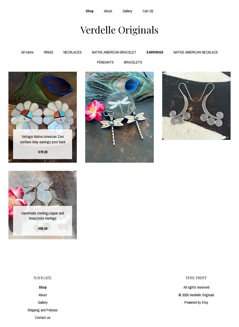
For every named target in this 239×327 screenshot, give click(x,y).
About (108, 10)
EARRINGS (155, 52)
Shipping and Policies (43, 310)
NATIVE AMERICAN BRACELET (114, 52)
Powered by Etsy (196, 302)
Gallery (127, 10)
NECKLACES (72, 52)
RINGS (48, 52)
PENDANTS (105, 62)
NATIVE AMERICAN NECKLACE (196, 52)
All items (27, 52)
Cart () (148, 10)
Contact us (42, 317)
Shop (90, 10)
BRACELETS (133, 62)
